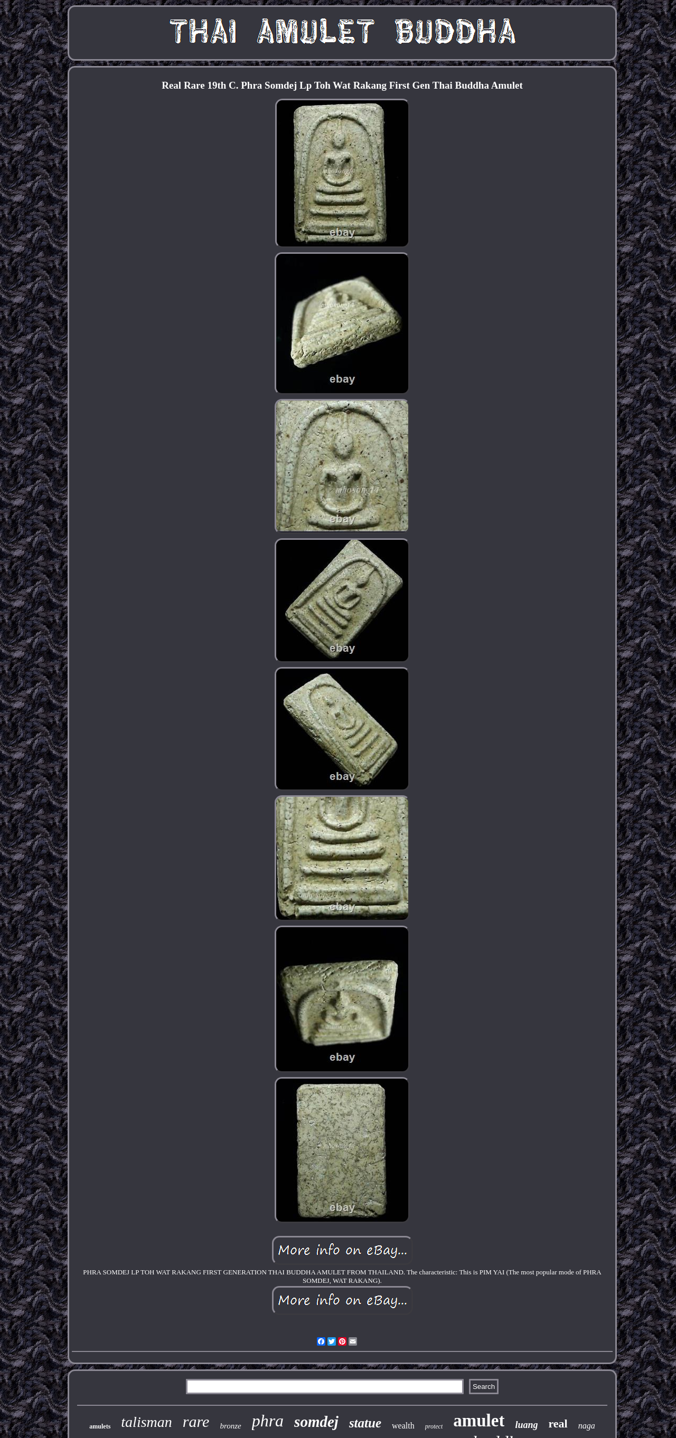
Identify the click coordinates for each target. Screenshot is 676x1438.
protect (434, 1426)
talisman (146, 1422)
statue (365, 1423)
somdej (316, 1421)
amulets (99, 1426)
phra (268, 1420)
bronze (230, 1426)
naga (586, 1425)
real (557, 1423)
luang (526, 1425)
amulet (478, 1420)
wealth (403, 1425)
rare (196, 1421)
